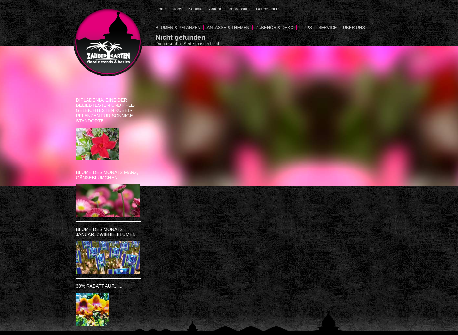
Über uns (354, 27)
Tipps (306, 27)
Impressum (239, 9)
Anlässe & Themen (228, 27)
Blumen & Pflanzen (178, 27)
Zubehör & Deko (274, 27)
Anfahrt (216, 9)
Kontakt (195, 9)
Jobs (177, 9)
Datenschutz (267, 9)
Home (161, 9)
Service (327, 27)
